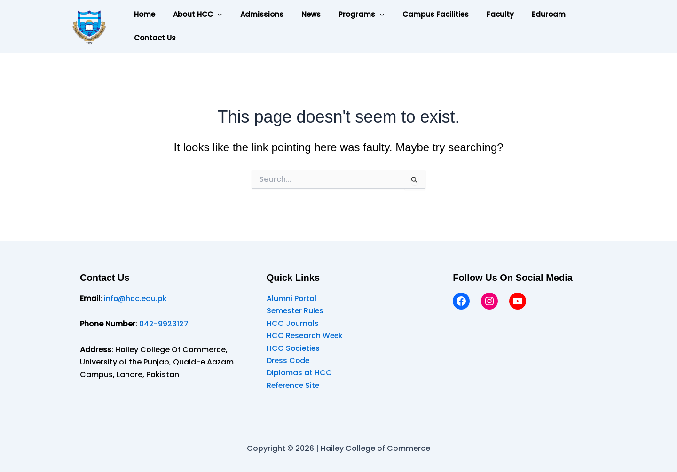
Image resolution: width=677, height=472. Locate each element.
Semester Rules (296, 310)
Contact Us (153, 38)
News (297, 14)
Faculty (474, 14)
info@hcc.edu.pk (136, 298)
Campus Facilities (414, 14)
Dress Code (289, 360)
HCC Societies (294, 348)
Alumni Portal (292, 298)
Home (142, 14)
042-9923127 (164, 323)
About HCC (191, 14)
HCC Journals (293, 323)
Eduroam (519, 14)
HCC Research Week (306, 335)
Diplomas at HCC (299, 372)
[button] (211, 14)
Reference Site (294, 385)
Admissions (252, 14)
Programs (344, 14)
